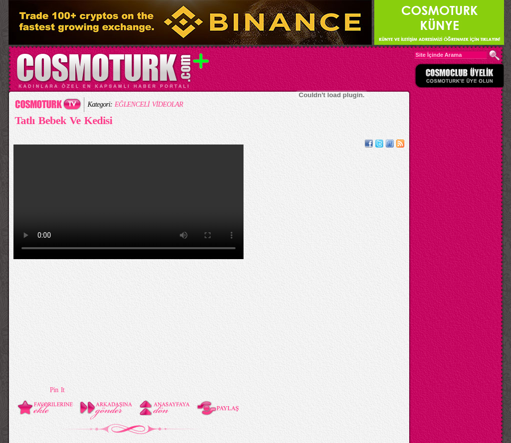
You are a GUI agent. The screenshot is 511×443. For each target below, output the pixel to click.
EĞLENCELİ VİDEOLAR (149, 104)
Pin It (57, 390)
